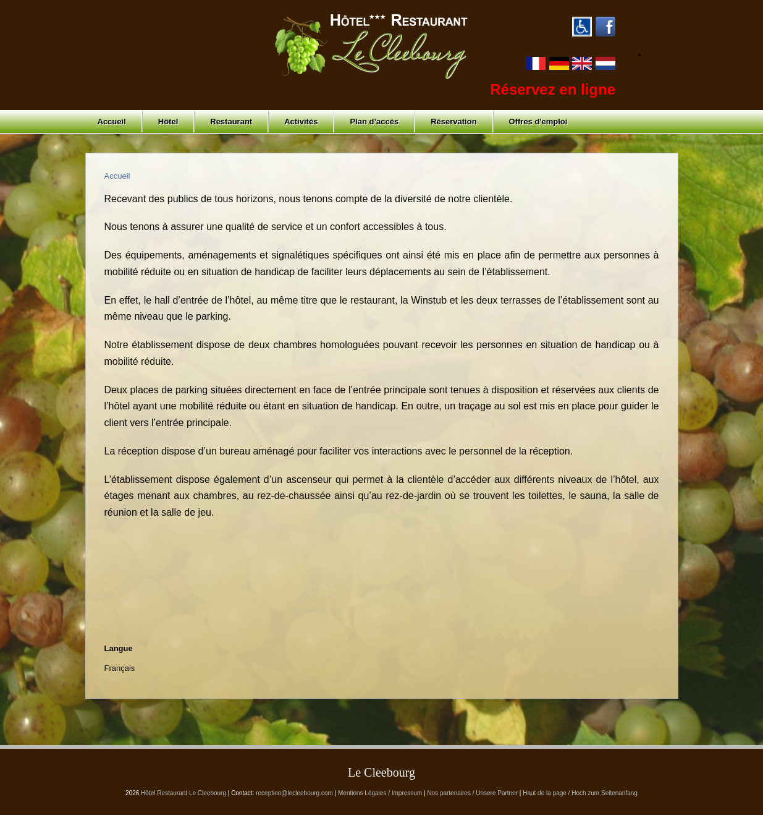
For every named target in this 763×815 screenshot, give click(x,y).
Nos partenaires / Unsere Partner (472, 793)
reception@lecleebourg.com (294, 793)
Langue (118, 648)
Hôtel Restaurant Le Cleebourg (183, 793)
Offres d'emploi (538, 121)
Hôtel (168, 121)
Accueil (112, 121)
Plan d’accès (374, 121)
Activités (301, 121)
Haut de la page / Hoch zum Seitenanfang (580, 793)
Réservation (453, 121)
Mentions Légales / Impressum (380, 793)
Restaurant (231, 121)
